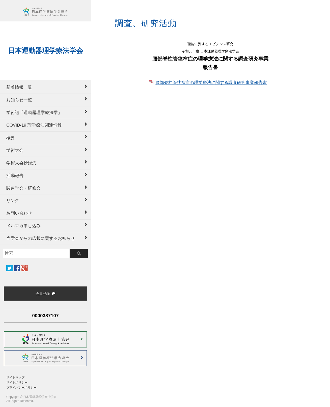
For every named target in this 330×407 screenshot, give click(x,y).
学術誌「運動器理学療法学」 (34, 112)
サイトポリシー (17, 382)
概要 (10, 137)
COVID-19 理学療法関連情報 (34, 125)
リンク (12, 200)
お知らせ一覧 (19, 99)
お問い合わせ (19, 213)
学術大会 (14, 150)
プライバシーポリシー (21, 387)
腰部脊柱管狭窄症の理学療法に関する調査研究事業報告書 (211, 82)
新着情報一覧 (19, 87)
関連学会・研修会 (23, 188)
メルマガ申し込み (23, 225)
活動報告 (14, 175)
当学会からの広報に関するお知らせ (40, 238)
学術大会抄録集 (21, 162)
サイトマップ (15, 377)
